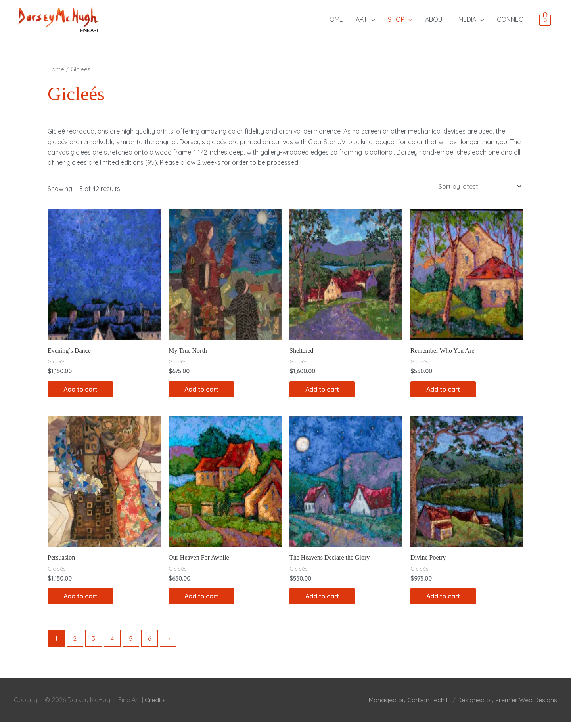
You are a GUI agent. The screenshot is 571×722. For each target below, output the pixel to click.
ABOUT (435, 19)
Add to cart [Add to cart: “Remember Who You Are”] (443, 389)
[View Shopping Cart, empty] (545, 20)
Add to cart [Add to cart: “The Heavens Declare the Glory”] (322, 596)
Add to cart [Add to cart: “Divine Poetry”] (443, 596)
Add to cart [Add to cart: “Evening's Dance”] (80, 389)
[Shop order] (478, 186)
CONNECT (512, 19)
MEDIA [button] (467, 19)
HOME (334, 19)
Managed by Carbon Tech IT (410, 700)
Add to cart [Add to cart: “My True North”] (201, 389)
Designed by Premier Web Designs (507, 700)
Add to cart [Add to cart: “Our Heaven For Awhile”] (201, 596)
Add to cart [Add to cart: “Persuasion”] (80, 596)
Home (56, 69)
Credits (155, 700)
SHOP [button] (396, 19)
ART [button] (361, 19)
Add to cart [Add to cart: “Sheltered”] (322, 389)
